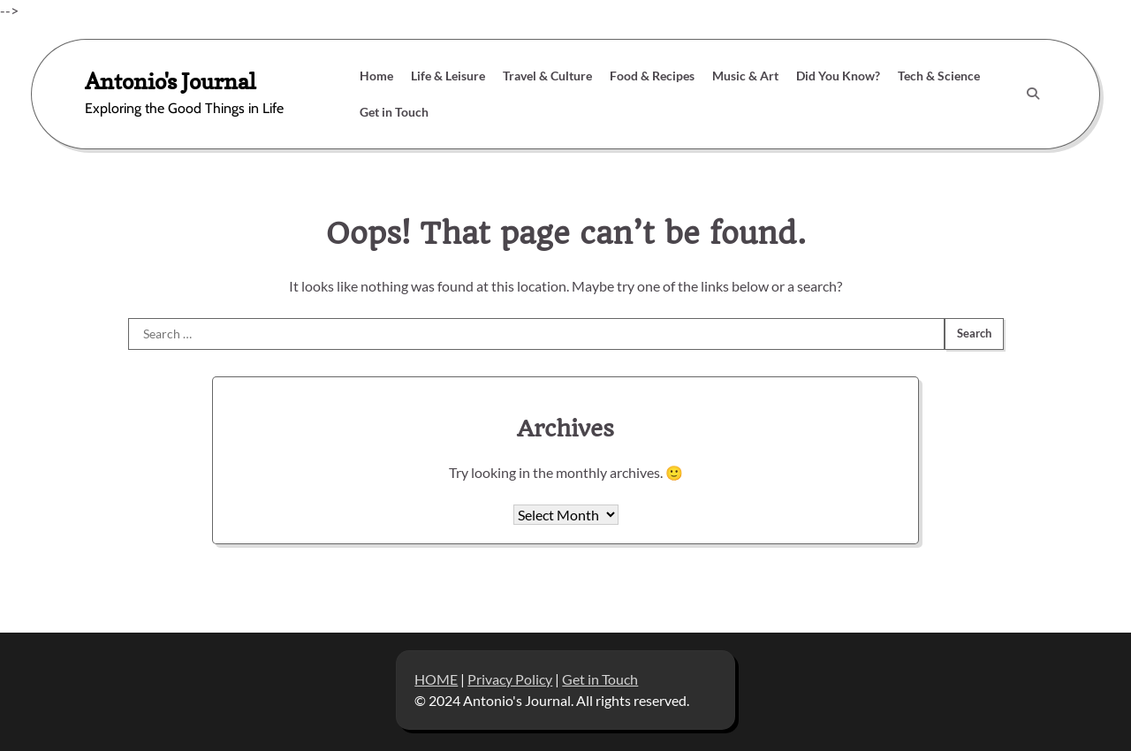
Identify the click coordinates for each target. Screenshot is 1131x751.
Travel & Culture (547, 75)
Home (376, 75)
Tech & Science (939, 75)
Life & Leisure (448, 75)
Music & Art (745, 75)
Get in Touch (394, 111)
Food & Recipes (652, 75)
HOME (436, 679)
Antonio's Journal (170, 81)
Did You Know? (838, 75)
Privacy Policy (509, 679)
